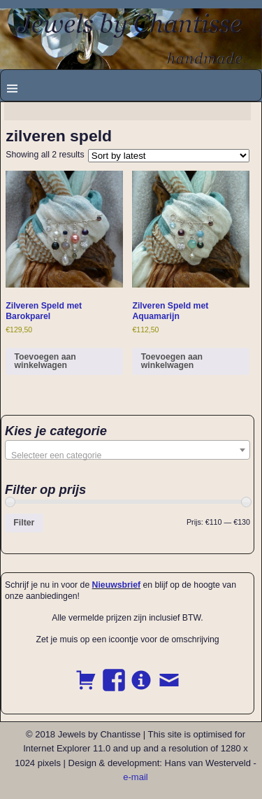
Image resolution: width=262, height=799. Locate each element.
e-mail (135, 777)
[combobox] (127, 450)
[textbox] (127, 455)
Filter (23, 523)
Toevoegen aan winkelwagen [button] (45, 361)
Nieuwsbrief (116, 585)
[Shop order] (168, 155)
